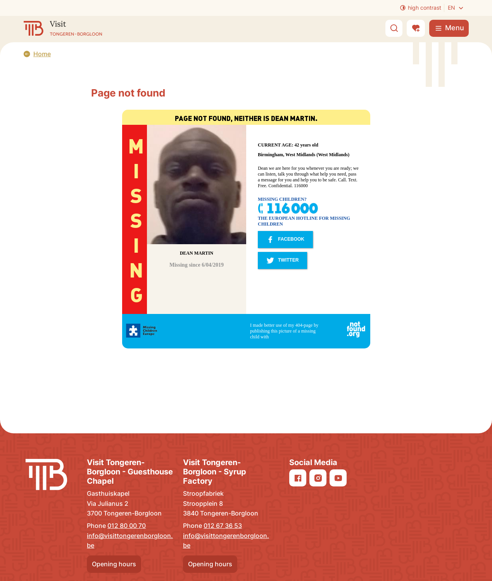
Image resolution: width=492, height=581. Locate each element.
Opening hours (114, 564)
